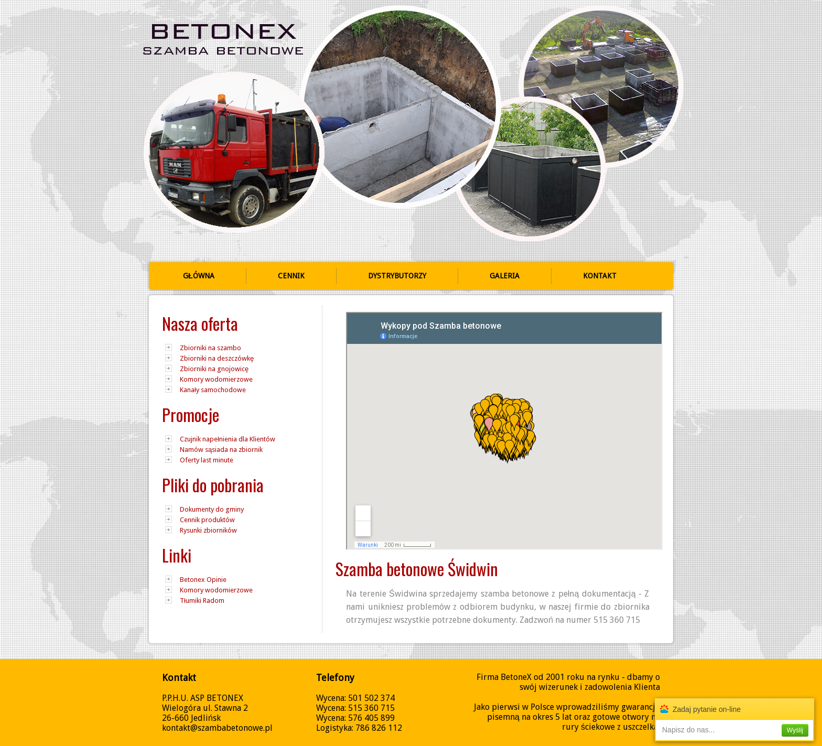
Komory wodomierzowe (216, 379)
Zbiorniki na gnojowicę (214, 369)
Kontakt (599, 276)
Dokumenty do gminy (212, 509)
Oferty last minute (206, 460)
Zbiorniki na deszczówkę (217, 358)
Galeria (505, 276)
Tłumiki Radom (202, 600)
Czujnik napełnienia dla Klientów (227, 439)
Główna (198, 276)
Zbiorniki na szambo (210, 348)
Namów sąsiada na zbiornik (221, 449)
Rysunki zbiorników (208, 530)
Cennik (291, 276)
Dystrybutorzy (397, 276)
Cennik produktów (207, 520)
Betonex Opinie (203, 579)
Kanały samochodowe (213, 390)
